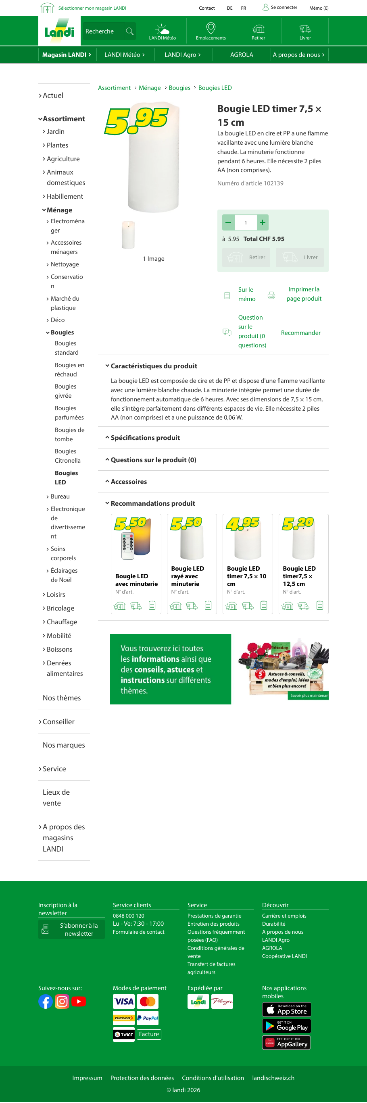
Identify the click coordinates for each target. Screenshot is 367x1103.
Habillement (65, 196)
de (230, 8)
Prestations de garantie (215, 915)
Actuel (53, 95)
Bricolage (60, 608)
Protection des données (142, 1078)
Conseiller (59, 721)
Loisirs (56, 594)
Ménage (59, 209)
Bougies (62, 332)
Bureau (60, 496)
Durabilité (274, 923)
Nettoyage (65, 264)
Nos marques (64, 745)
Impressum (87, 1078)
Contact (207, 8)
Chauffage (62, 621)
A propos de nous (296, 55)
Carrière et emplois (284, 915)
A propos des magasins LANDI (64, 838)
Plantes (57, 145)
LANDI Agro (180, 55)
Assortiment (64, 118)
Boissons (60, 649)
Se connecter (284, 7)
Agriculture (63, 158)
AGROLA (241, 55)
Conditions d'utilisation (213, 1078)
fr (243, 8)
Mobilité (59, 635)
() (319, 8)
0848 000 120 (128, 915)
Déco (58, 320)
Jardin (56, 131)
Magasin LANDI (64, 55)
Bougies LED (215, 88)
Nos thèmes (62, 697)
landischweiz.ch (273, 1078)
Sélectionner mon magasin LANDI (92, 8)
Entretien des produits (214, 923)
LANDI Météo (122, 55)
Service (54, 768)
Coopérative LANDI (284, 956)
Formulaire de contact (139, 931)
